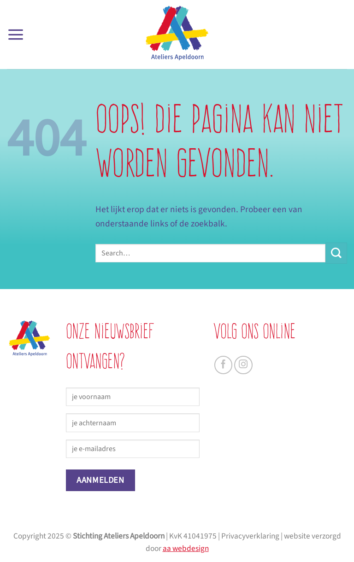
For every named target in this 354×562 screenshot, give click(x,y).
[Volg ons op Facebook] (223, 365)
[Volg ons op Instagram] (243, 365)
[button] (15, 34)
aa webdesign (186, 548)
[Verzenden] (336, 253)
